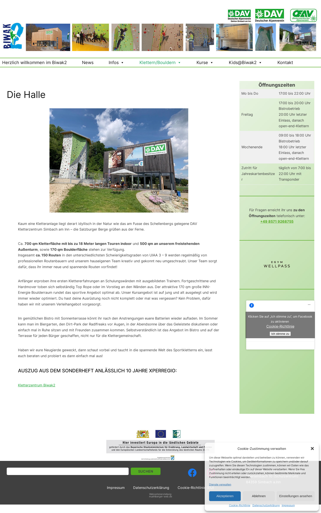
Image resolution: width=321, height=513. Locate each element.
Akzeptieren (224, 496)
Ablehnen (258, 496)
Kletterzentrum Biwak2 (36, 385)
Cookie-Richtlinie (239, 505)
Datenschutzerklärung (266, 505)
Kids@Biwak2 (245, 62)
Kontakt (285, 62)
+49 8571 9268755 (276, 221)
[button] (312, 448)
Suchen (145, 471)
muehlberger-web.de (160, 496)
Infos (116, 62)
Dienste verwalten (220, 484)
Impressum (288, 505)
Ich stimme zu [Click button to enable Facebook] (280, 333)
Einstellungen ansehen (295, 496)
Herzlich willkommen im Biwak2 (34, 62)
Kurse (205, 62)
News (87, 62)
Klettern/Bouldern (160, 62)
